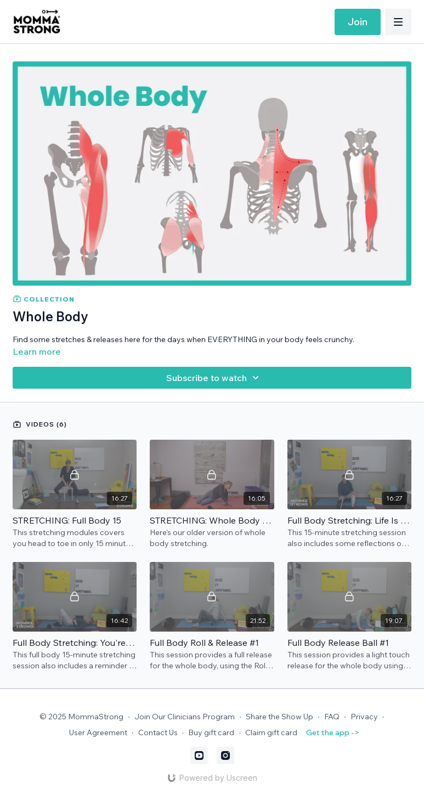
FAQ (332, 717)
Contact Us (158, 732)
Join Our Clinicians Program (184, 717)
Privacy (364, 717)
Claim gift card (271, 732)
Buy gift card (211, 732)
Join (358, 21)
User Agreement (98, 732)
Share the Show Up (279, 717)
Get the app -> (332, 732)
